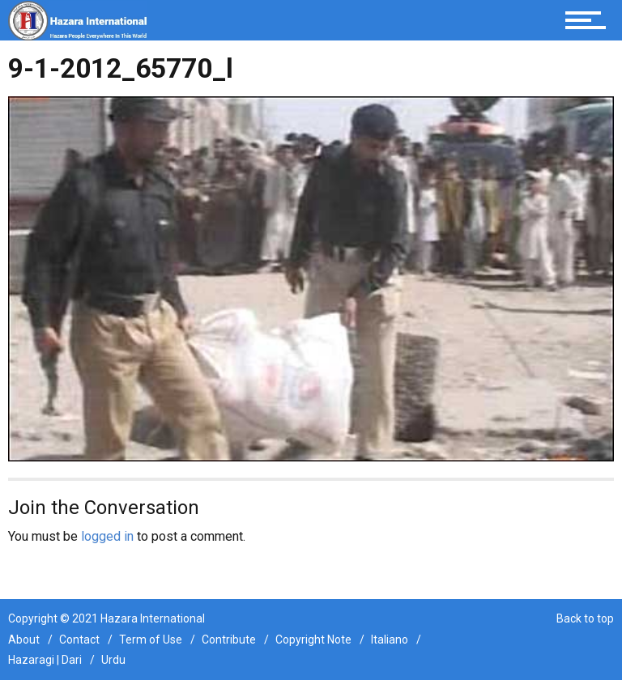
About (24, 639)
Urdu (113, 659)
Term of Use (150, 639)
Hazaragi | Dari (45, 659)
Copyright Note (313, 639)
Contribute (229, 639)
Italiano (389, 639)
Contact (79, 639)
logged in (107, 536)
